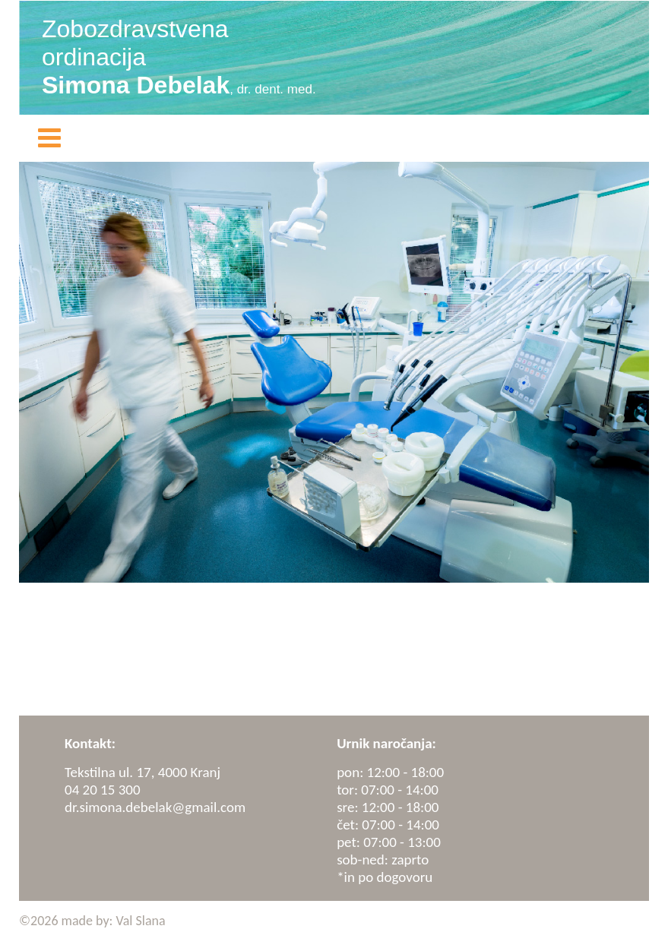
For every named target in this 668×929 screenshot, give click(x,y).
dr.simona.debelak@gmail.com (155, 807)
